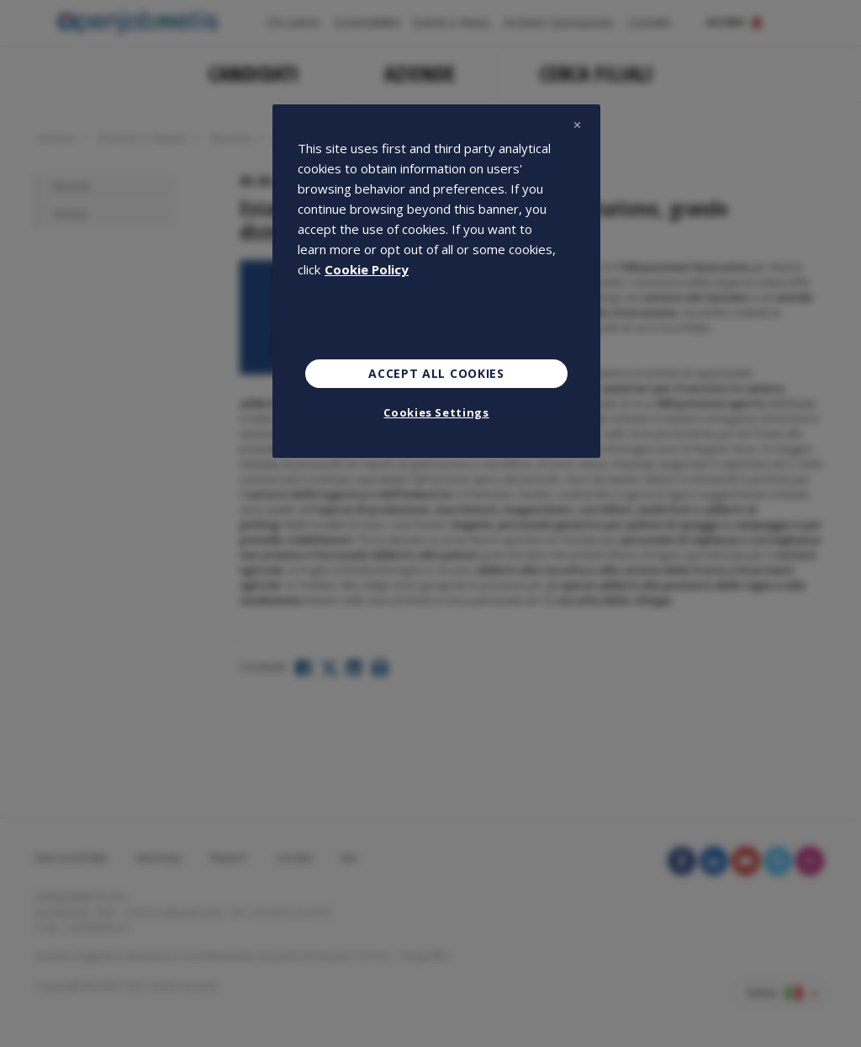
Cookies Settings (436, 412)
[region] (436, 281)
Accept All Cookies (436, 373)
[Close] (576, 124)
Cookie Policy (367, 269)
